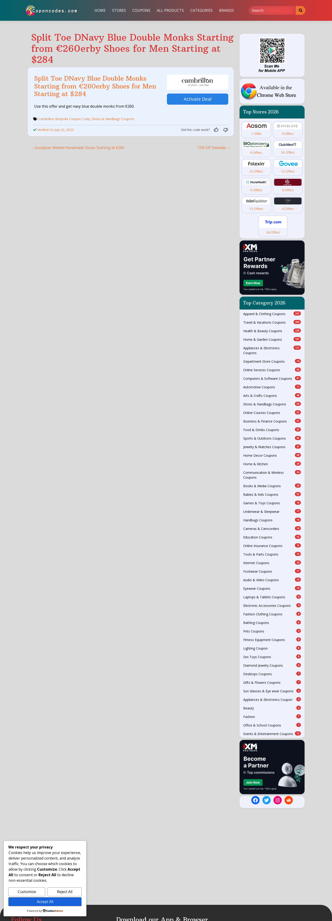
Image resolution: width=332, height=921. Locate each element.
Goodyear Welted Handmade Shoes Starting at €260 (79, 147)
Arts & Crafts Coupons (272, 395)
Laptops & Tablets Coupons (272, 597)
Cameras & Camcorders (272, 528)
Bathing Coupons (272, 622)
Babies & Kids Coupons (272, 494)
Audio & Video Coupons (272, 580)
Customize (27, 891)
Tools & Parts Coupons (272, 554)
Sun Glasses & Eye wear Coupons (272, 691)
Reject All (64, 891)
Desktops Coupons (272, 674)
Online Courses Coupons (272, 412)
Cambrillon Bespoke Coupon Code (64, 119)
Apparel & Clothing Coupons (272, 313)
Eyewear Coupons (272, 588)
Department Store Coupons (272, 361)
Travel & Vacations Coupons (272, 322)
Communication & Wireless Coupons (272, 475)
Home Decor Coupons (272, 455)
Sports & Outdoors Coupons (272, 438)
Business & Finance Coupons (272, 421)
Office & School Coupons (272, 725)
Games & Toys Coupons (272, 503)
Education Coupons (272, 537)
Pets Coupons (272, 631)
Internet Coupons (272, 562)
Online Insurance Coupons (272, 545)
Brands (226, 10)
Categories (201, 10)
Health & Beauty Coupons (272, 330)
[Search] (272, 10)
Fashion (272, 716)
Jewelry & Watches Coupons (272, 446)
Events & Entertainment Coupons (272, 733)
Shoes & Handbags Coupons (113, 119)
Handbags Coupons (272, 520)
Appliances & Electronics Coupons (272, 350)
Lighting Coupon (272, 648)
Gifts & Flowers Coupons (272, 682)
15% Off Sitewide (211, 147)
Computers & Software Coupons (272, 378)
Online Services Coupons (272, 370)
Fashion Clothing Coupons (272, 614)
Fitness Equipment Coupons (272, 639)
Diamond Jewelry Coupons (272, 665)
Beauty (272, 708)
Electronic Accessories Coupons (272, 605)
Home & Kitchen (272, 464)
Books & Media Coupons (272, 485)
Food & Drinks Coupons (272, 429)
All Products (170, 10)
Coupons (141, 10)
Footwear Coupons (272, 571)
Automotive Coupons (272, 387)
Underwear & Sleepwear (272, 511)
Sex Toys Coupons (272, 656)
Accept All (45, 901)
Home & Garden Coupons (272, 339)
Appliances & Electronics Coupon (272, 699)
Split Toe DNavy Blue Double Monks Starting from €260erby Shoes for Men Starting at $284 (95, 86)
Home (100, 10)
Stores (119, 10)
